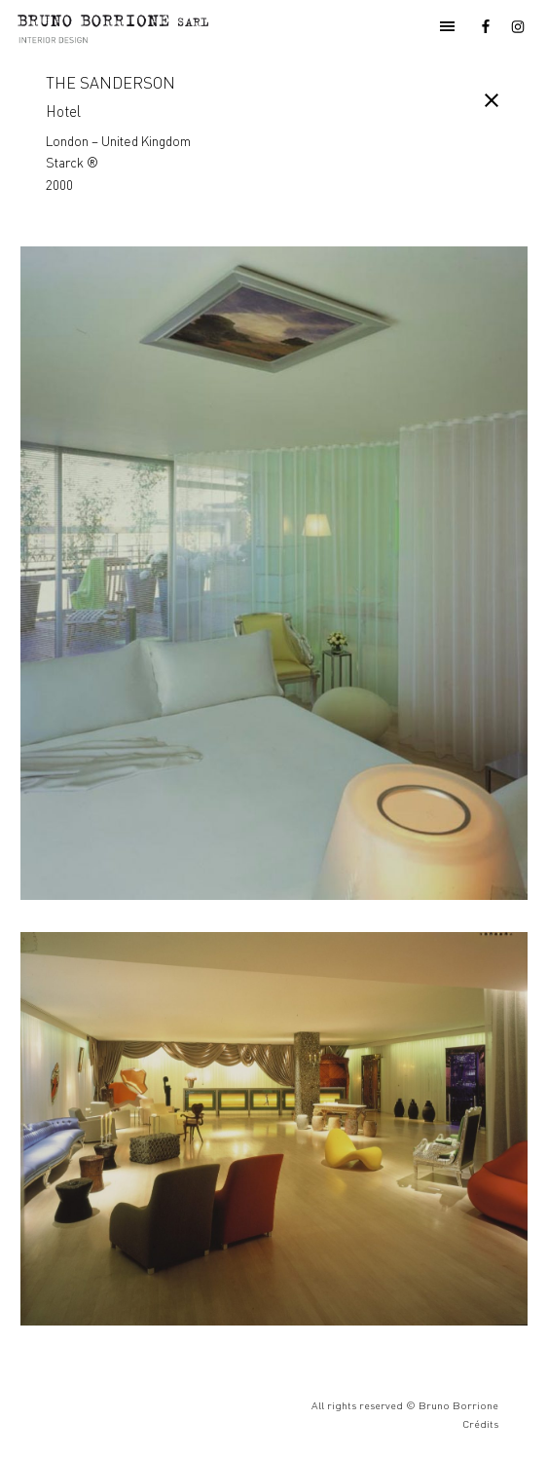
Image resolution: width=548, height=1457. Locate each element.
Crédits (480, 1424)
